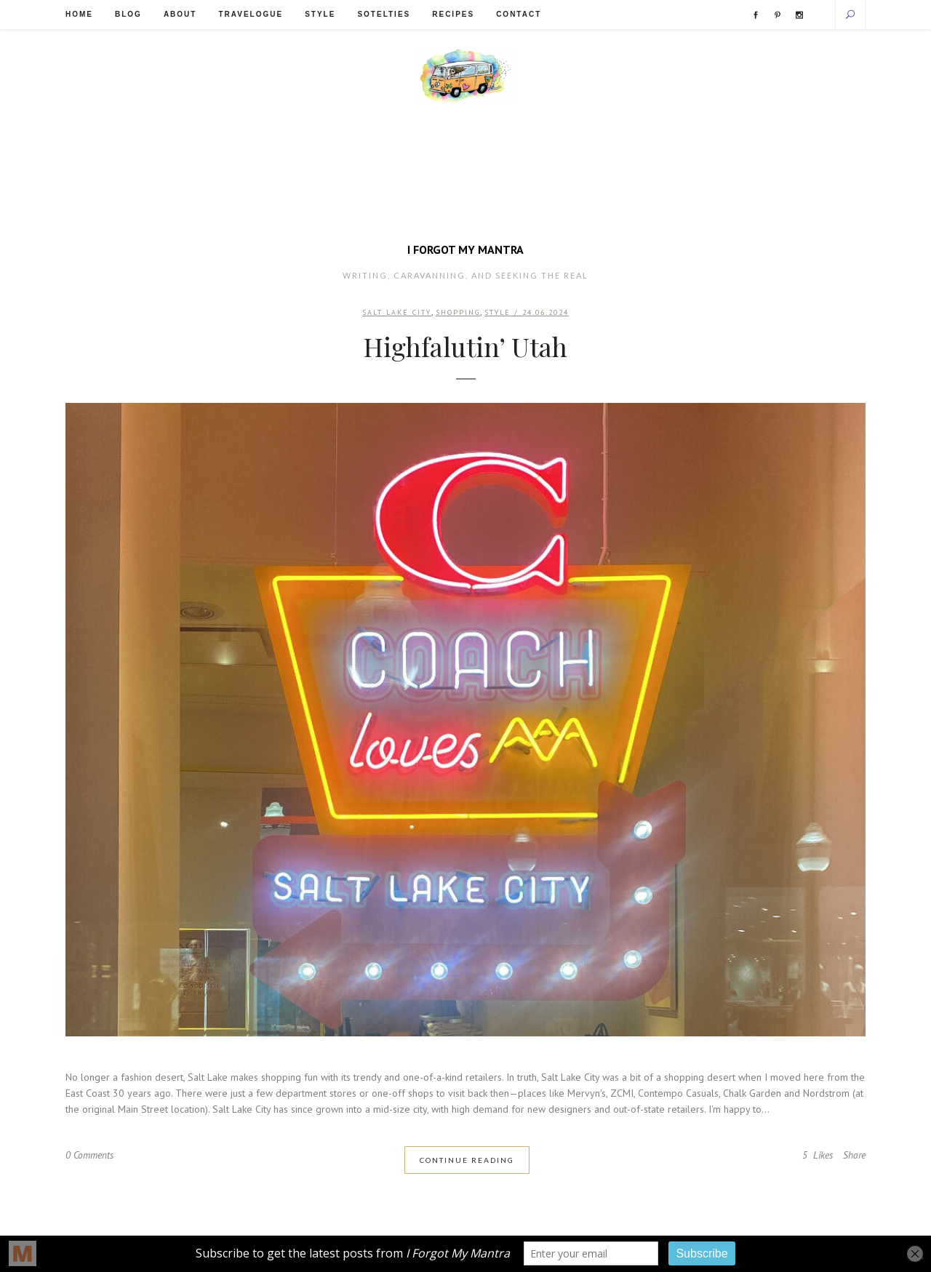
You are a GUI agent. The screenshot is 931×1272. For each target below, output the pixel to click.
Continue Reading (467, 1160)
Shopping (458, 313)
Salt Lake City (396, 313)
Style (497, 313)
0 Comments (90, 1156)
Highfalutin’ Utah (465, 347)
